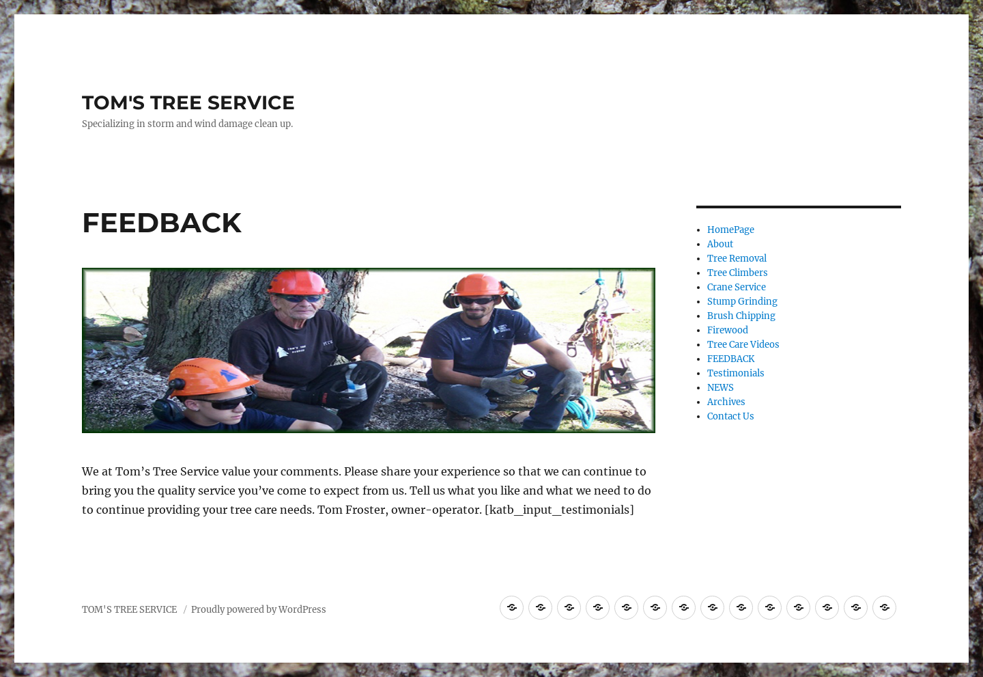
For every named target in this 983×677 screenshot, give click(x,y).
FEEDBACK (730, 359)
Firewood (727, 330)
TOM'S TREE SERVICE (188, 102)
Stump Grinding (742, 301)
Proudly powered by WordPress (258, 610)
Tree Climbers (737, 273)
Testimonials (736, 373)
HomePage (730, 230)
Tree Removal (737, 258)
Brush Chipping (741, 316)
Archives (726, 402)
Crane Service (736, 287)
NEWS (720, 387)
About (720, 244)
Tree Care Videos (743, 344)
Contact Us (730, 416)
